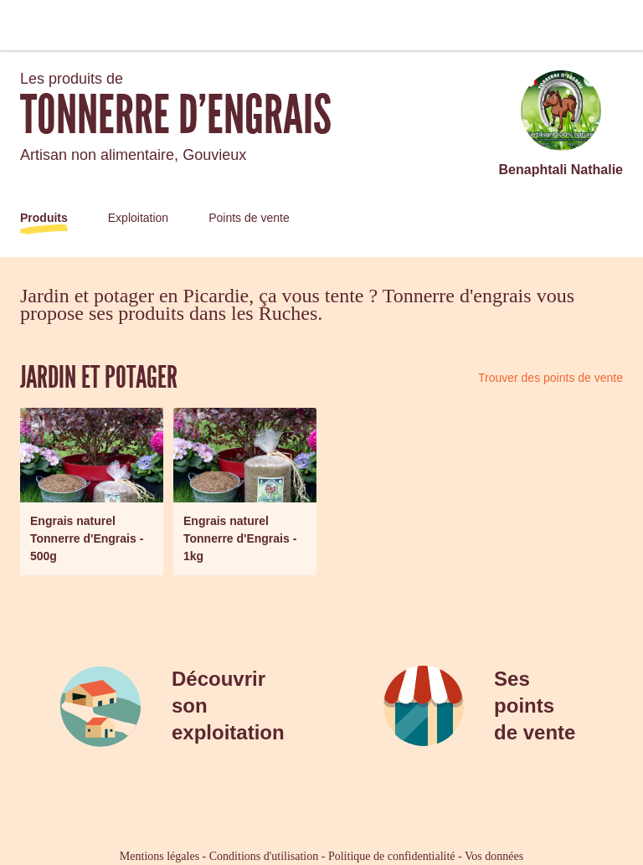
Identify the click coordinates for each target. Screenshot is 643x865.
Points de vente (249, 217)
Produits (44, 217)
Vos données (494, 856)
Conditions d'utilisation (263, 856)
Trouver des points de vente (550, 377)
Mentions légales (159, 856)
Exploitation (138, 217)
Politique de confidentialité (391, 856)
